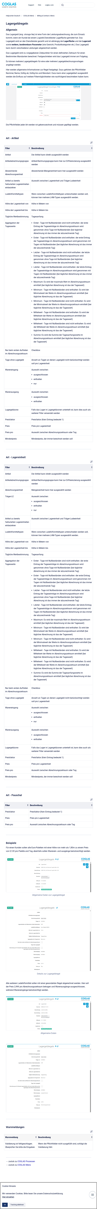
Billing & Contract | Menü (45, 16)
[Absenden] (62, 5)
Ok (5, 1205)
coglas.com (49, 5)
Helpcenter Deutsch (13, 16)
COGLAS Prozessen (26, 1161)
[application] (96, 1208)
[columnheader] (17, 148)
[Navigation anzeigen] (92, 1194)
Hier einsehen (8, 1197)
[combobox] (77, 5)
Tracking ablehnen (17, 1205)
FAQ (39, 5)
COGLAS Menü (28, 16)
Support (31, 5)
